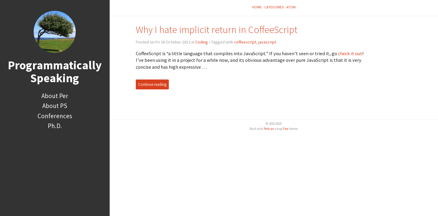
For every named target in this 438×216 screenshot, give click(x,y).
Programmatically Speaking (55, 72)
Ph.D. (55, 126)
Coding (201, 42)
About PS (54, 106)
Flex (285, 129)
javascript (267, 42)
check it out (350, 53)
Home (257, 7)
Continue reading (152, 84)
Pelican (269, 129)
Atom (291, 7)
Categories (274, 7)
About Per (54, 96)
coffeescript (245, 42)
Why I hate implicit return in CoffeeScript (216, 29)
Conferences (55, 116)
